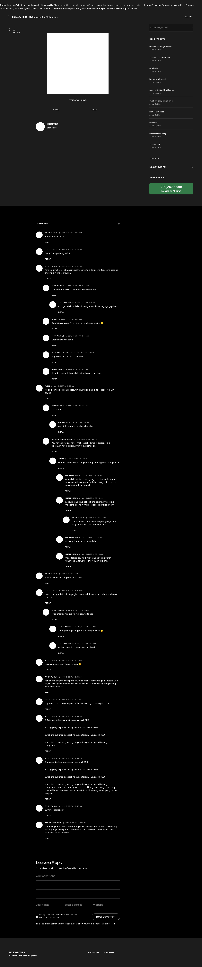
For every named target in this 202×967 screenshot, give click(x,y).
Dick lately (153, 68)
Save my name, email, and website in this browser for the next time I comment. (58, 916)
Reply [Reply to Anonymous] (48, 242)
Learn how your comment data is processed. (94, 923)
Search (190, 27)
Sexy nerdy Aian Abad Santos (161, 90)
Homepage (93, 963)
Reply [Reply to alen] (48, 399)
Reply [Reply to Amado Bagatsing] (54, 362)
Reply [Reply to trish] (61, 468)
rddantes (52, 124)
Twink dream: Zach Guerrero (161, 101)
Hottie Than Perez (156, 112)
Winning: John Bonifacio (159, 57)
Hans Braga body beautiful (160, 46)
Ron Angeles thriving (157, 133)
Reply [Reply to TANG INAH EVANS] (48, 838)
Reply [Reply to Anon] (54, 329)
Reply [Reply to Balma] (61, 432)
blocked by (171, 188)
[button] (9, 17)
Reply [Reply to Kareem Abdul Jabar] (54, 452)
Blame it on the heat (157, 79)
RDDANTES (19, 17)
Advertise (108, 963)
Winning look (154, 144)
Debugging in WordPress (174, 5)
